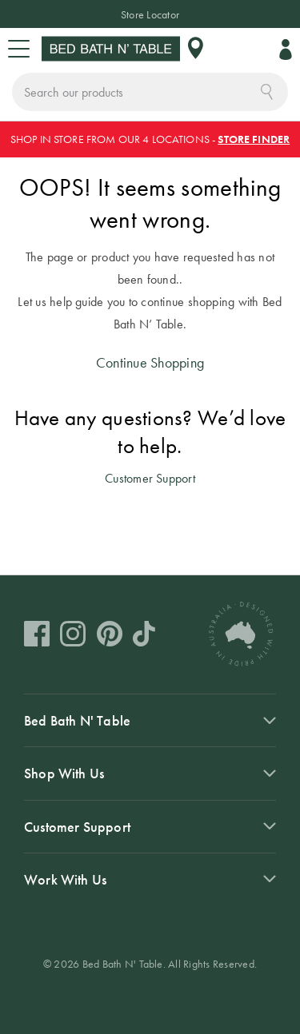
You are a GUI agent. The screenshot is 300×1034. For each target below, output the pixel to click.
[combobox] (150, 92)
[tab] (150, 720)
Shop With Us (64, 773)
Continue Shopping (150, 362)
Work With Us (65, 879)
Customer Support (150, 478)
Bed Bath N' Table (77, 720)
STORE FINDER (254, 139)
